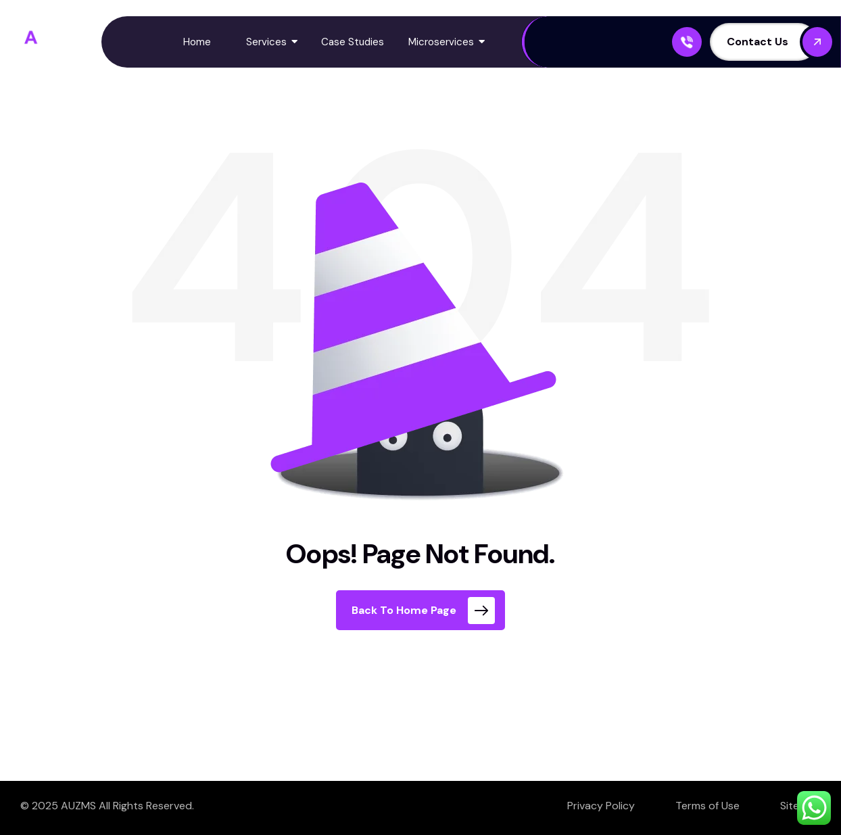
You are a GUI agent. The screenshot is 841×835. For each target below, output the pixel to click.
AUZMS (78, 805)
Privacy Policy (601, 805)
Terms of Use (707, 805)
